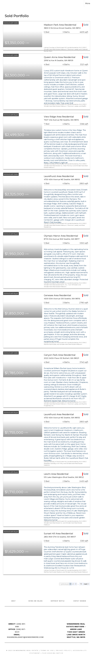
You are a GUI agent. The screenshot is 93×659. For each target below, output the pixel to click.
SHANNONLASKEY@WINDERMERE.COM (25, 637)
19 (81, 584)
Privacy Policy (63, 650)
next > (86, 584)
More (87, 3)
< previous (64, 584)
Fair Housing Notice (52, 653)
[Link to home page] (6, 3)
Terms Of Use (47, 650)
